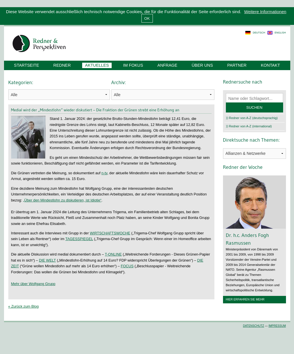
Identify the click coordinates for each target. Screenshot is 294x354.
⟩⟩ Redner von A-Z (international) (249, 126)
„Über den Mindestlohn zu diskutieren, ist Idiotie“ (62, 200)
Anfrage (167, 65)
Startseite (26, 65)
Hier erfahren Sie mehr (245, 299)
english (280, 32)
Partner (236, 65)
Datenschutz (253, 325)
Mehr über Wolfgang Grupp (33, 284)
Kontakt (270, 65)
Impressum (277, 325)
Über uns (202, 65)
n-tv (104, 173)
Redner (62, 65)
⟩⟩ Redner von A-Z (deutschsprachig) (252, 118)
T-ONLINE (113, 254)
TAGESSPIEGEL (79, 239)
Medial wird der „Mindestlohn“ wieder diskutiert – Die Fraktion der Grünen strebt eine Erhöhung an (95, 109)
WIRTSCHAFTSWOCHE (110, 233)
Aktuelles (97, 65)
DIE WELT (47, 260)
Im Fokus (133, 65)
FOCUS (127, 266)
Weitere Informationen (265, 11)
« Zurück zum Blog (23, 306)
